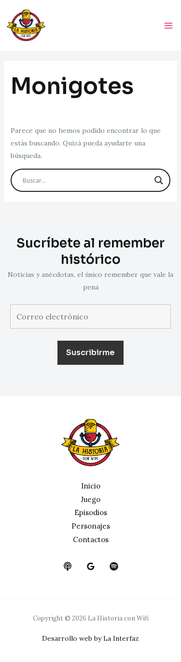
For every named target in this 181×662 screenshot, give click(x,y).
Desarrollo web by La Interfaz (90, 638)
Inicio (90, 485)
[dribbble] (114, 566)
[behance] (67, 566)
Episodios (90, 512)
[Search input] (86, 180)
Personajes (90, 526)
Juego (90, 499)
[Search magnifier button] (159, 180)
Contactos (91, 539)
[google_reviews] (90, 566)
